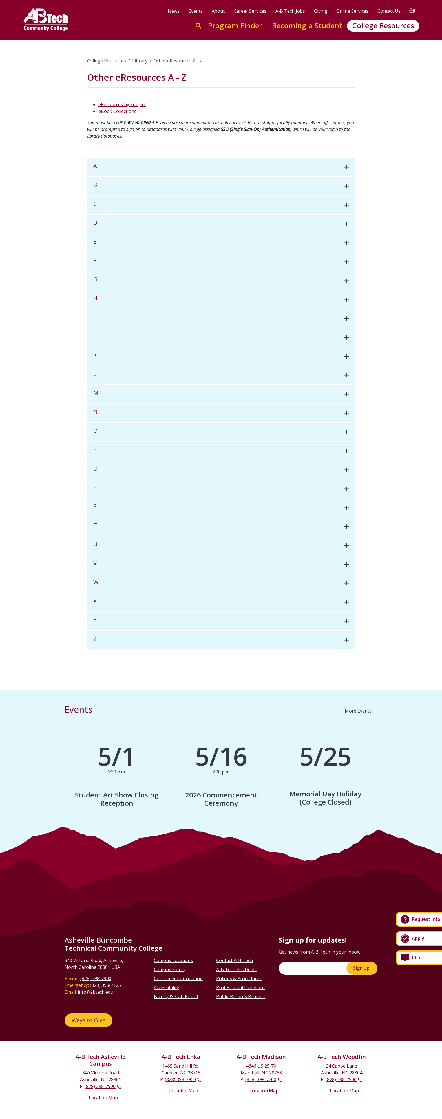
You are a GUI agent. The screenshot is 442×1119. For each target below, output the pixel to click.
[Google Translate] (412, 10)
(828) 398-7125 (105, 985)
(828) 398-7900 (95, 978)
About (218, 11)
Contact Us (389, 11)
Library (139, 61)
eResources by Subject (122, 104)
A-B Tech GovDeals (236, 969)
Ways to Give (88, 1020)
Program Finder (235, 25)
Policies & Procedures (239, 978)
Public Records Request (240, 996)
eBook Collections (117, 111)
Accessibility (166, 987)
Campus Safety (169, 969)
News (174, 11)
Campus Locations (173, 960)
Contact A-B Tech (234, 960)
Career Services (250, 11)
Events (196, 11)
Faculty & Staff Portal (176, 996)
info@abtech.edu (95, 992)
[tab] (221, 167)
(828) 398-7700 (260, 1079)
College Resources (383, 25)
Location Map (103, 1097)
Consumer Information (178, 978)
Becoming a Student (307, 25)
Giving (320, 11)
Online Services (352, 11)
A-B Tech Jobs (290, 11)
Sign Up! (362, 968)
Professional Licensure (240, 987)
